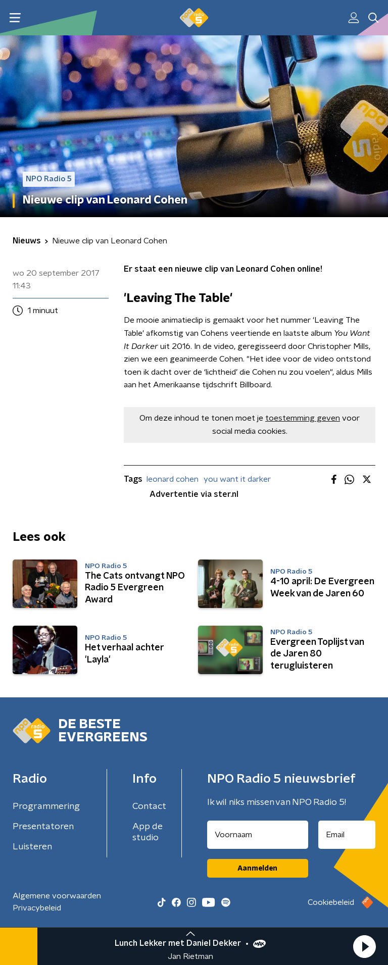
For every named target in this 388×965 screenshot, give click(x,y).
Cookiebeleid (331, 902)
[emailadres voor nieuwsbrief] (347, 835)
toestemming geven (302, 418)
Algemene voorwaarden (57, 896)
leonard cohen (173, 479)
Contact (149, 806)
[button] (364, 946)
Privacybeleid (37, 908)
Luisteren (32, 846)
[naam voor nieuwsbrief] (257, 835)
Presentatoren (43, 826)
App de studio (147, 832)
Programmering (46, 806)
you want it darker (237, 479)
